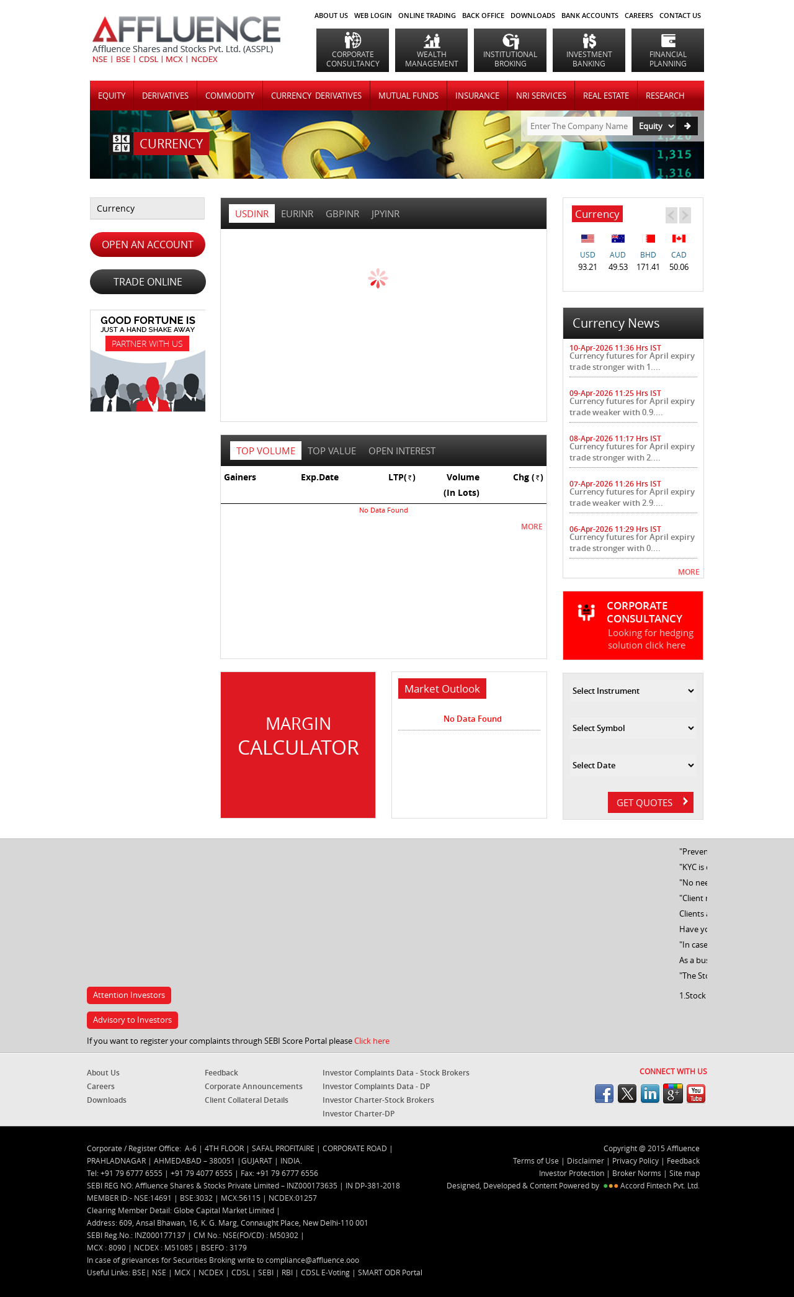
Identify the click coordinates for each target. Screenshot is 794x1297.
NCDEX (211, 1272)
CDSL (241, 1272)
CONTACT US (680, 15)
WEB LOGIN (373, 15)
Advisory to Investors (132, 1019)
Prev (671, 214)
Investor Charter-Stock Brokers (378, 1100)
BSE (139, 1272)
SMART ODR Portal (390, 1272)
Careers (101, 1086)
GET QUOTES (652, 802)
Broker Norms (636, 1173)
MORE (532, 526)
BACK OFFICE (483, 15)
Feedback (221, 1072)
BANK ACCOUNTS (589, 15)
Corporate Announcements (254, 1086)
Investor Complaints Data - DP (376, 1086)
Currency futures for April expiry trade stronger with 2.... (632, 452)
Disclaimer (585, 1160)
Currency (116, 208)
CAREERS (639, 15)
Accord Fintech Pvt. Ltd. (660, 1185)
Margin (298, 736)
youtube (696, 1093)
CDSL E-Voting (326, 1272)
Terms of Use (536, 1160)
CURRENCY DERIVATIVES (316, 95)
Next (684, 214)
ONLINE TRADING (427, 15)
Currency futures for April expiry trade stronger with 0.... (632, 542)
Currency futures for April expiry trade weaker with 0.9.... (632, 406)
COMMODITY (229, 95)
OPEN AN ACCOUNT (148, 244)
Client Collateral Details (246, 1100)
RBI (288, 1272)
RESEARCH (665, 95)
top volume (265, 450)
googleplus (673, 1093)
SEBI (266, 1272)
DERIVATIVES (165, 95)
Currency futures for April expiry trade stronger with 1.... (632, 361)
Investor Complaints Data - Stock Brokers (396, 1072)
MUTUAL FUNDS (408, 95)
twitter (627, 1093)
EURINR (297, 213)
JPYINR (385, 213)
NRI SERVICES (541, 95)
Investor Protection (572, 1173)
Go (687, 126)
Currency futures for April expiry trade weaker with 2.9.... (632, 497)
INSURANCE (477, 95)
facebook (604, 1093)
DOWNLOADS (533, 15)
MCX (183, 1272)
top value (332, 450)
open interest (401, 450)
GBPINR (342, 213)
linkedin (650, 1093)
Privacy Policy (635, 1160)
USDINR (252, 213)
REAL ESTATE (606, 95)
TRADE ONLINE (148, 282)
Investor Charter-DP (359, 1113)
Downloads (107, 1100)
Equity (111, 95)
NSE (160, 1272)
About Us (331, 15)
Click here (372, 1040)
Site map (684, 1173)
